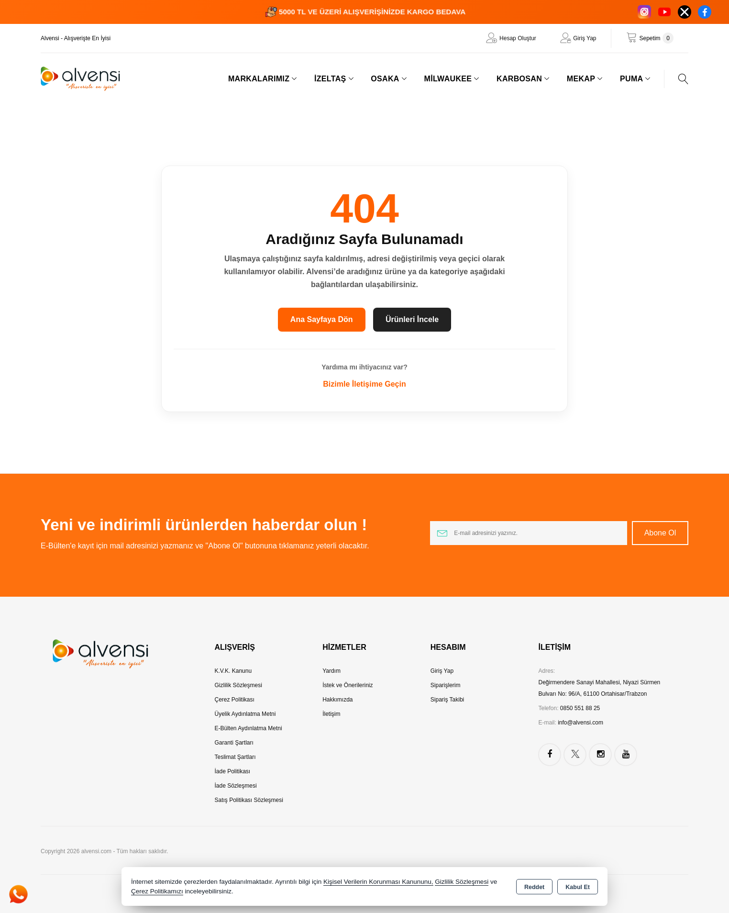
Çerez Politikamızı (157, 891)
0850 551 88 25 (580, 708)
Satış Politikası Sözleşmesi (249, 800)
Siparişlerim (446, 685)
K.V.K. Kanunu (233, 671)
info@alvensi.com (580, 722)
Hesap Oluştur (517, 38)
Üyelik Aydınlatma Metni (245, 714)
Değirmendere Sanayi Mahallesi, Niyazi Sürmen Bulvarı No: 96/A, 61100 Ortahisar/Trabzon (599, 688)
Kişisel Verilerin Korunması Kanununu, (378, 881)
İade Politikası (233, 771)
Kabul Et (577, 887)
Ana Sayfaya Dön (321, 319)
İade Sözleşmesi (236, 785)
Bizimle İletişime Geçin (364, 384)
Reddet (534, 887)
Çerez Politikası (234, 699)
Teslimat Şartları (235, 757)
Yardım (331, 671)
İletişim (331, 714)
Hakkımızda (337, 699)
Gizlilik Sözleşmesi (238, 685)
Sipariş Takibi (447, 699)
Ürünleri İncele (412, 319)
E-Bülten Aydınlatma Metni (248, 728)
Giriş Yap (584, 38)
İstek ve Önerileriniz (347, 685)
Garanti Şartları (234, 742)
